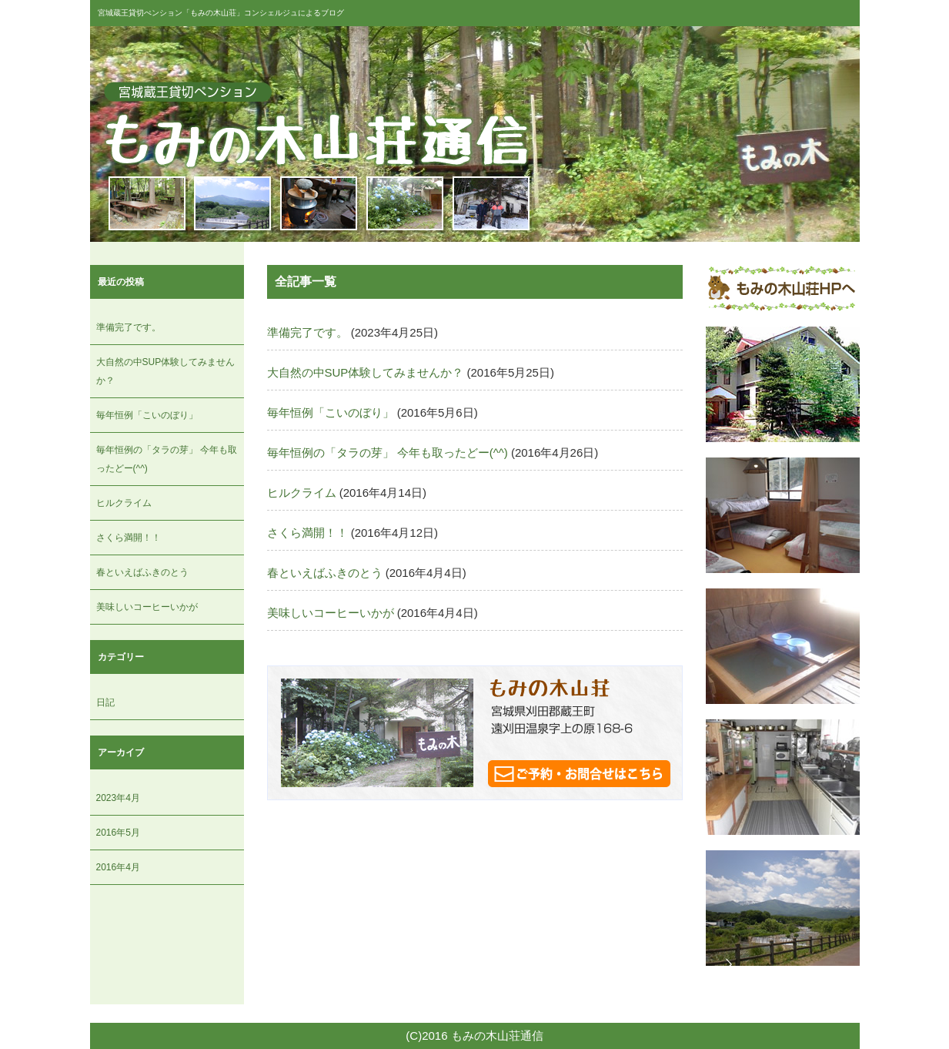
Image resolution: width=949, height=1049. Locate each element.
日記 (105, 702)
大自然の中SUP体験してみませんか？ (365, 372)
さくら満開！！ (128, 537)
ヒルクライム (124, 503)
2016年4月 (118, 867)
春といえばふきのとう (142, 572)
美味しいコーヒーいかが (147, 607)
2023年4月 (118, 798)
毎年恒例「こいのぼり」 (147, 415)
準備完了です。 (128, 327)
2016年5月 (118, 832)
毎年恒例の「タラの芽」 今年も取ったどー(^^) (387, 452)
